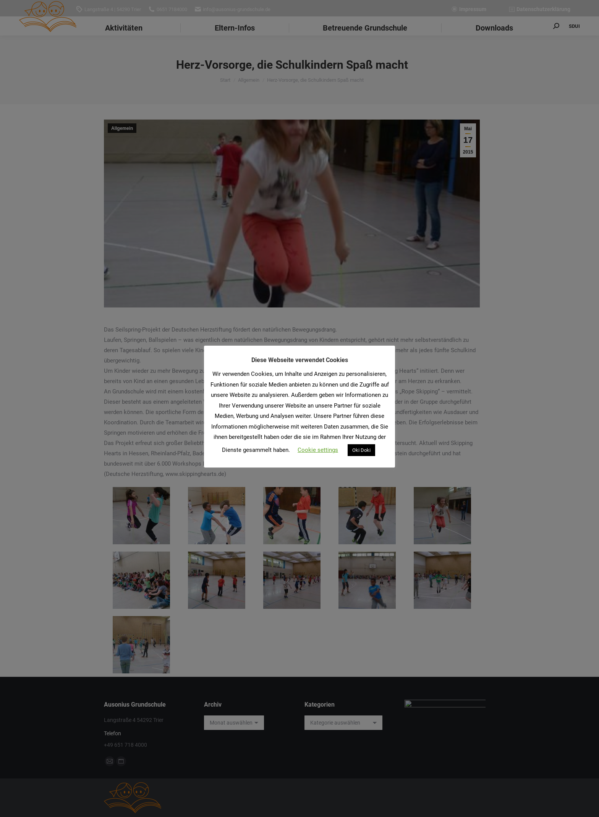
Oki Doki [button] (361, 450)
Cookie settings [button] (318, 450)
